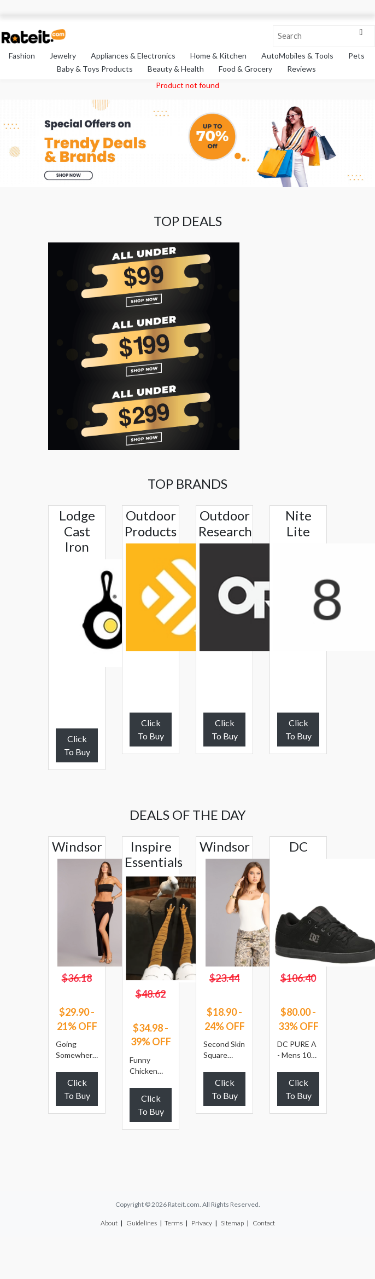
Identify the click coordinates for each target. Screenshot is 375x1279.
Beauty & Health (176, 68)
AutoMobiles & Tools (297, 55)
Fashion (22, 55)
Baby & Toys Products (95, 68)
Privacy (201, 1223)
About (109, 1223)
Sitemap (232, 1223)
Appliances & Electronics (133, 55)
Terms (174, 1223)
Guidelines (141, 1223)
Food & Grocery (245, 68)
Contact (264, 1223)
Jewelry (63, 55)
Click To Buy (77, 745)
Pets (356, 55)
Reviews (301, 68)
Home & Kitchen (218, 55)
